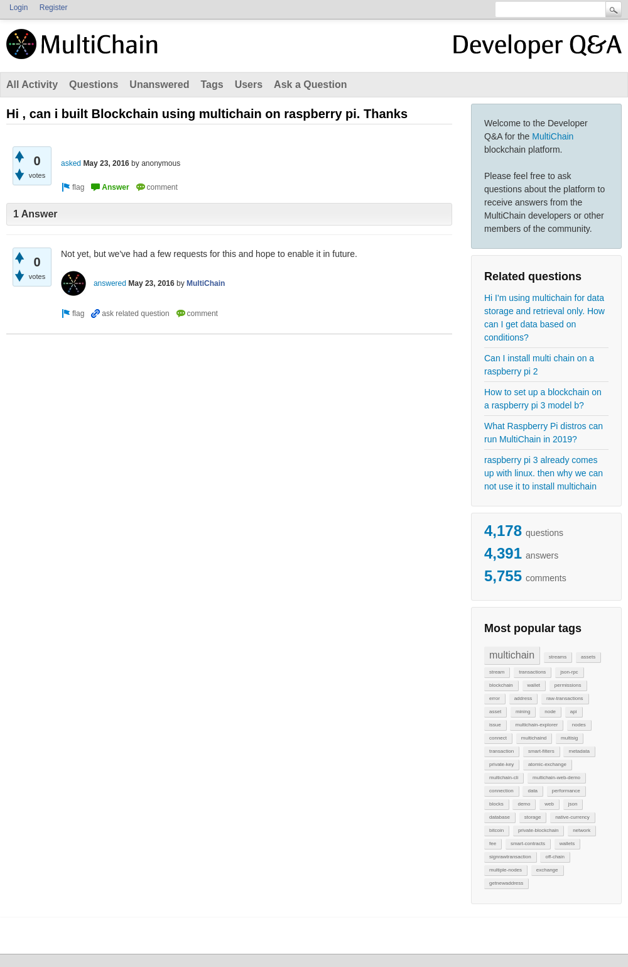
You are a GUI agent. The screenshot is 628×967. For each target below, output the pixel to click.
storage (532, 817)
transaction (501, 751)
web (549, 804)
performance (566, 791)
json (573, 804)
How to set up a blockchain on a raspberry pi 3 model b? (543, 398)
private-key (501, 764)
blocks (496, 804)
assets (588, 657)
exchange (547, 870)
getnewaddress (506, 883)
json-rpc (569, 672)
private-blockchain (538, 830)
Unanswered (159, 84)
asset (495, 711)
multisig (569, 738)
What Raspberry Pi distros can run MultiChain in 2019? (543, 432)
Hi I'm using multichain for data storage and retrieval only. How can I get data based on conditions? (544, 317)
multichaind (533, 738)
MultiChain (552, 136)
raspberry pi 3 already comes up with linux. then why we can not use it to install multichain (543, 473)
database (499, 817)
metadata (578, 751)
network (581, 830)
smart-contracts (528, 843)
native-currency (572, 817)
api (573, 711)
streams (557, 657)
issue (495, 725)
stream (496, 672)
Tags (211, 84)
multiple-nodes (505, 870)
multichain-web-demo (556, 777)
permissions (568, 685)
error (494, 698)
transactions (532, 672)
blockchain (501, 685)
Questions (93, 84)
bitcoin (496, 830)
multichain (511, 655)
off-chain (555, 857)
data (533, 791)
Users (249, 84)
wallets (567, 843)
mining (523, 711)
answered (110, 283)
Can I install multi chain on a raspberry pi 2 (539, 364)
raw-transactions (564, 698)
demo (523, 804)
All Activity (32, 84)
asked (71, 163)
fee (492, 843)
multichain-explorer (536, 725)
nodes (579, 725)
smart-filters (541, 751)
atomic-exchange (547, 764)
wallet (534, 685)
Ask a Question (310, 84)
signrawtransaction (510, 857)
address (523, 698)
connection (501, 791)
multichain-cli (503, 777)
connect (498, 738)
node (550, 711)
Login (18, 7)
